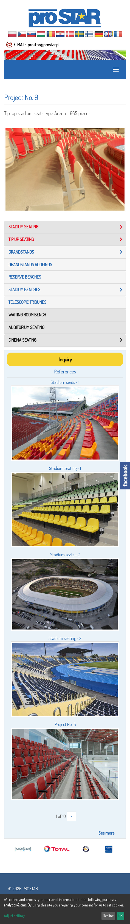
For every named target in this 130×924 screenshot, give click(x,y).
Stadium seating (23, 226)
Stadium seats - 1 (65, 382)
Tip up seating (21, 239)
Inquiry (65, 359)
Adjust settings (14, 915)
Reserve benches (25, 277)
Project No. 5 (65, 724)
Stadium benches (24, 289)
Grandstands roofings (30, 264)
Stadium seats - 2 (65, 554)
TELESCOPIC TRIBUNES (27, 302)
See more (106, 833)
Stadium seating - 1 (65, 468)
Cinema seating (22, 340)
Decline (108, 915)
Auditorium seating (26, 327)
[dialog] (65, 909)
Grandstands (21, 252)
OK (120, 915)
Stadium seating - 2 (65, 638)
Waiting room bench (27, 315)
